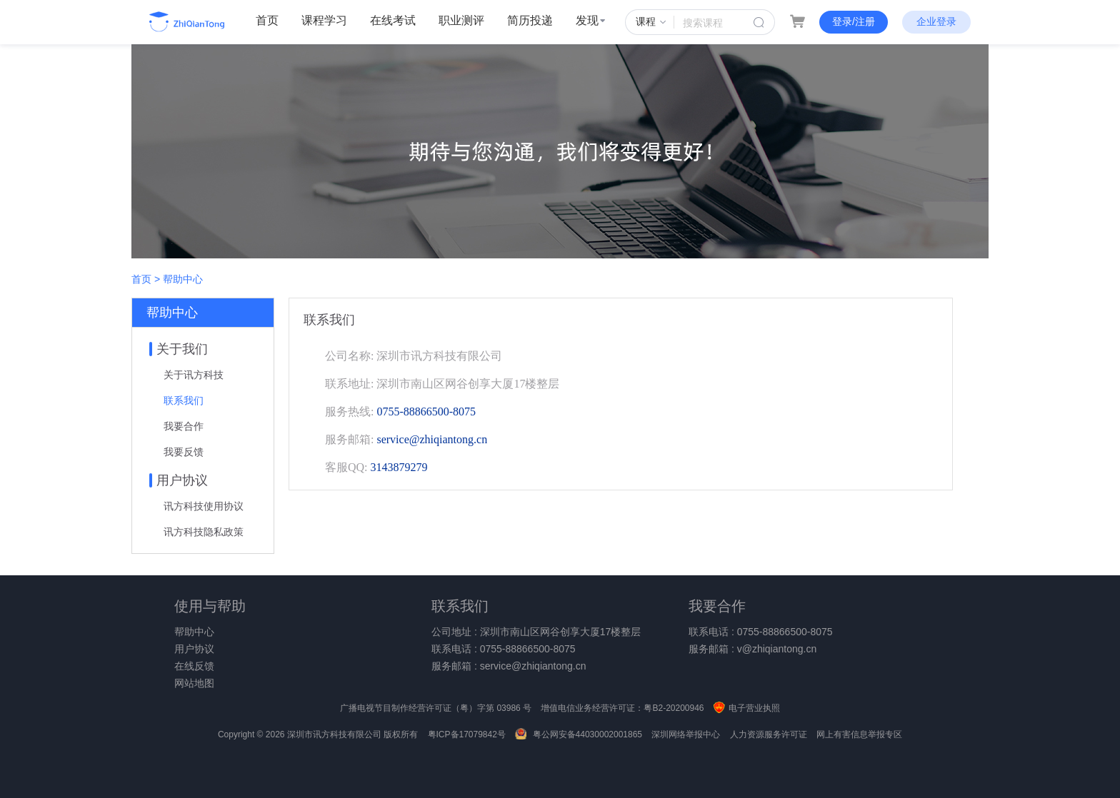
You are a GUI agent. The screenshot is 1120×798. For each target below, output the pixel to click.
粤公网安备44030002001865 (578, 734)
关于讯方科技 (194, 374)
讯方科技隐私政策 (204, 531)
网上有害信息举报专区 (859, 734)
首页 (267, 20)
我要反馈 (184, 452)
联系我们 (184, 400)
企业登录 (936, 21)
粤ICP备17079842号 (467, 734)
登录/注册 (853, 21)
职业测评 (461, 20)
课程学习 (324, 20)
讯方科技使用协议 (204, 506)
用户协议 (194, 649)
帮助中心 (194, 631)
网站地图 (194, 683)
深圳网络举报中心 (685, 734)
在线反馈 (194, 666)
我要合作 (184, 426)
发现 (591, 20)
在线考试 (393, 20)
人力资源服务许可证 (768, 734)
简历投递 (530, 20)
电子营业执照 (747, 708)
